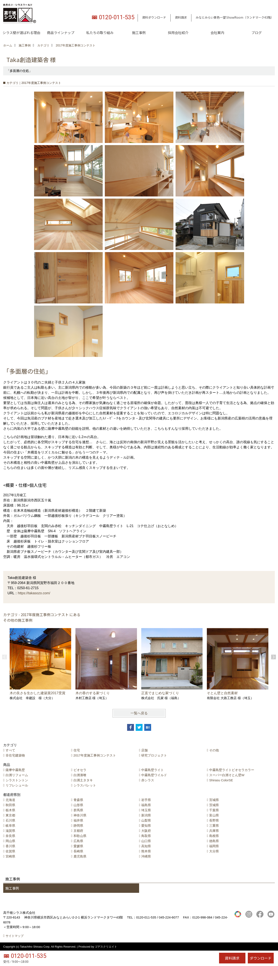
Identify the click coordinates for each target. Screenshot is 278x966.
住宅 (77, 750)
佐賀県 (10, 851)
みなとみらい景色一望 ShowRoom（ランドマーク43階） (235, 17)
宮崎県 (10, 856)
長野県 (214, 820)
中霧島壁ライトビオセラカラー (231, 770)
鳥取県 (146, 836)
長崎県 (78, 851)
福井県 (78, 820)
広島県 (78, 841)
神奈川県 (80, 815)
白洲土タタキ (83, 780)
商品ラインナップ (60, 32)
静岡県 (78, 825)
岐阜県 (10, 825)
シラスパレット (85, 785)
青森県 (78, 800)
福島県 (146, 805)
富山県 (214, 815)
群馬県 (78, 810)
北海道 (10, 800)
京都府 (78, 830)
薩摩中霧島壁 (15, 770)
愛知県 (146, 825)
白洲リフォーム (17, 775)
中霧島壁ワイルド (154, 775)
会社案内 (217, 32)
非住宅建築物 (15, 755)
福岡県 (214, 846)
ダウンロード (261, 958)
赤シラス (147, 780)
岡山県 (10, 841)
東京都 (10, 815)
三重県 (214, 825)
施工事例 (139, 32)
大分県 (214, 851)
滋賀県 (10, 830)
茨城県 (214, 805)
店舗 (144, 750)
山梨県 (146, 820)
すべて (10, 750)
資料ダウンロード (154, 17)
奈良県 (10, 836)
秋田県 (10, 805)
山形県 (78, 805)
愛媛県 (78, 846)
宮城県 (214, 800)
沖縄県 (146, 856)
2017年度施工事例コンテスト (95, 755)
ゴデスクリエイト (106, 946)
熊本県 (146, 851)
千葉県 (214, 810)
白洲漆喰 (80, 775)
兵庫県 (214, 830)
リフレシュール (17, 785)
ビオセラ (80, 770)
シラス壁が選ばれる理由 (21, 32)
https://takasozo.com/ (34, 593)
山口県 (146, 841)
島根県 (214, 836)
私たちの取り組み (100, 32)
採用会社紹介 (178, 32)
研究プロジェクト (154, 755)
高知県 (146, 846)
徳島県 (214, 841)
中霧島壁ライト (152, 770)
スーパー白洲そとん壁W (226, 775)
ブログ (256, 32)
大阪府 (146, 830)
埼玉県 (146, 810)
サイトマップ (15, 936)
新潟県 (146, 815)
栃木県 (10, 810)
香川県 (10, 846)
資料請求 (181, 17)
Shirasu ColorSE (221, 780)
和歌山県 (80, 836)
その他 (214, 750)
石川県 (10, 820)
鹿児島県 (80, 856)
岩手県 (146, 800)
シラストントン (17, 780)
